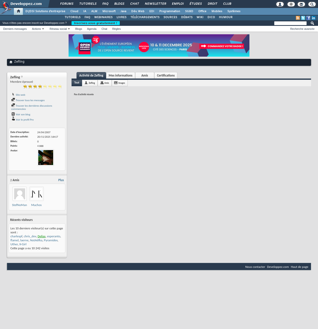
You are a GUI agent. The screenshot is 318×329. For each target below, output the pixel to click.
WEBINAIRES (103, 17)
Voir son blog (20, 114)
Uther (14, 244)
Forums (66, 4)
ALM (94, 11)
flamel (14, 240)
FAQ (105, 4)
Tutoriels (88, 4)
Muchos (36, 205)
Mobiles (216, 11)
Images (122, 83)
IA (84, 11)
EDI (151, 11)
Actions (36, 28)
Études (195, 4)
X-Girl (23, 244)
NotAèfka (36, 240)
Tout (76, 82)
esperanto (53, 236)
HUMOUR (226, 17)
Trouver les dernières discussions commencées (31, 107)
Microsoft (109, 11)
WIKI (200, 17)
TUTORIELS (72, 17)
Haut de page (299, 267)
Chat (134, 4)
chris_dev (30, 236)
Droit (212, 4)
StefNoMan (19, 205)
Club (226, 4)
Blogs (119, 4)
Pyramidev (51, 240)
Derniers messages (15, 28)
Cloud (74, 11)
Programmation (169, 11)
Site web (18, 94)
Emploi (177, 4)
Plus (61, 180)
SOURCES (170, 17)
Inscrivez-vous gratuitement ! (95, 23)
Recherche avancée (302, 28)
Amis (144, 75)
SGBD (189, 11)
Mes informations (120, 75)
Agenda (91, 28)
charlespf (16, 236)
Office (202, 11)
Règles (116, 28)
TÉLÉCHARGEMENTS (144, 17)
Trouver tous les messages (28, 100)
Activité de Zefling (91, 75)
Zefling (92, 83)
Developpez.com (278, 267)
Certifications (166, 75)
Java (123, 11)
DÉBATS (187, 17)
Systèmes (233, 11)
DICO (211, 17)
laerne (24, 240)
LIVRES (121, 17)
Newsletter (155, 4)
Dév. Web (137, 11)
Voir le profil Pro (22, 119)
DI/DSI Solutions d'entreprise (45, 11)
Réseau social (58, 28)
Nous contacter (255, 267)
